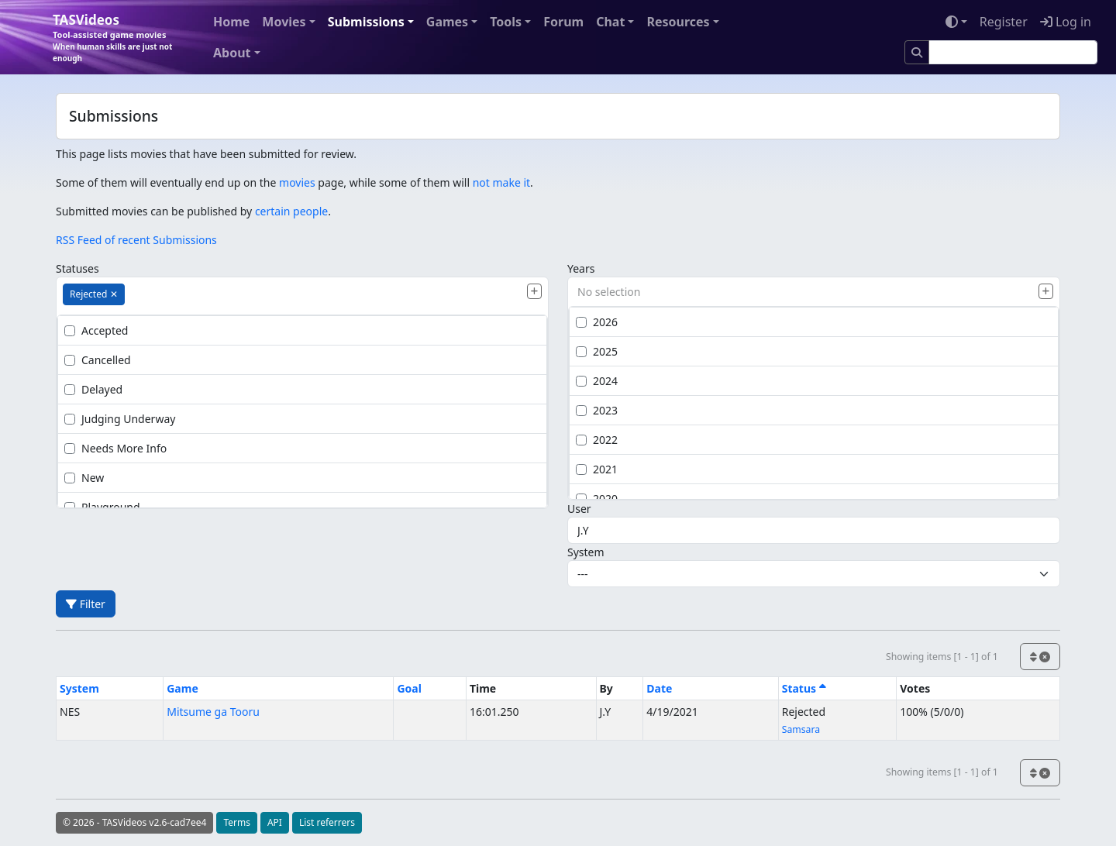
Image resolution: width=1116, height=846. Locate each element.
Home (231, 21)
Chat (610, 21)
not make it (501, 182)
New (84, 477)
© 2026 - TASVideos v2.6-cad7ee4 (134, 822)
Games (447, 21)
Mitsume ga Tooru (213, 711)
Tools (506, 21)
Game (182, 688)
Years (580, 268)
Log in (1065, 21)
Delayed (93, 389)
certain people (291, 211)
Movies (283, 21)
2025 (597, 351)
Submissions (366, 21)
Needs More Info (115, 448)
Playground (102, 507)
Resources (677, 21)
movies (297, 182)
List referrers (327, 822)
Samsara (801, 729)
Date (659, 688)
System (585, 552)
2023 (597, 410)
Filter (85, 604)
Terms (236, 822)
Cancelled (97, 359)
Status (804, 688)
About (232, 52)
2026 (597, 322)
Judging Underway (119, 418)
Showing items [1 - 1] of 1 (942, 656)
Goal (409, 688)
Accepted (96, 330)
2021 (597, 469)
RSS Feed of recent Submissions (136, 239)
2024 (597, 380)
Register (1004, 21)
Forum (563, 21)
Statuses (77, 268)
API (274, 822)
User (579, 508)
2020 (597, 498)
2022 (597, 439)
